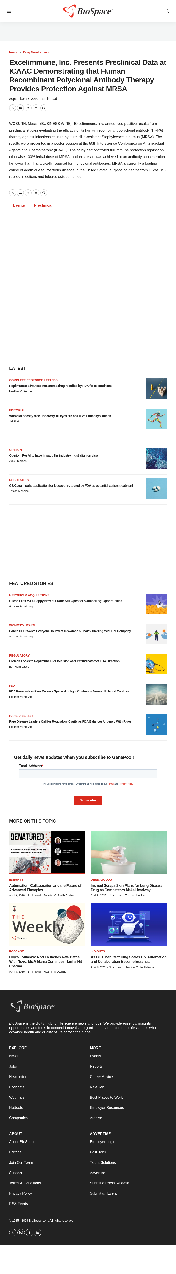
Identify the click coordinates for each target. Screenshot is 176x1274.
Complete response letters (33, 380)
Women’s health (22, 625)
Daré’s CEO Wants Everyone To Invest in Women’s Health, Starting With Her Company (70, 631)
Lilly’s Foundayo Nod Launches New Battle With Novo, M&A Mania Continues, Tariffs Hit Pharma (45, 961)
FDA (12, 685)
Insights (16, 879)
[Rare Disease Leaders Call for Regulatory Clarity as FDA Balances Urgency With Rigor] (156, 724)
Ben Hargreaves (19, 666)
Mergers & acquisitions (29, 595)
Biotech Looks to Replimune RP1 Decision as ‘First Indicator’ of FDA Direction (64, 661)
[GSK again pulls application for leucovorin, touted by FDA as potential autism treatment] (156, 488)
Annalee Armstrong (21, 606)
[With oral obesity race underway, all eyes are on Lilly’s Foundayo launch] (156, 419)
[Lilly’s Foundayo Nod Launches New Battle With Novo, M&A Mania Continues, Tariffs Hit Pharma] (47, 924)
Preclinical (43, 205)
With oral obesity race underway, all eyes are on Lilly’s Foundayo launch (60, 416)
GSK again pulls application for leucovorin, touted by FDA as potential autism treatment (71, 485)
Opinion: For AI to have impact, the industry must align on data (53, 455)
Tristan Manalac (19, 491)
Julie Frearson (18, 461)
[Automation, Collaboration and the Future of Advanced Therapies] (47, 852)
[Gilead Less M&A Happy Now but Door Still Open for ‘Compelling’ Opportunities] (156, 604)
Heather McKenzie (20, 391)
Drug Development (36, 52)
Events (19, 205)
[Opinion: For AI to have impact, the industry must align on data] (156, 458)
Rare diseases (21, 716)
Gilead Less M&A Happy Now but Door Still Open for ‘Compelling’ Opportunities (65, 601)
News (13, 52)
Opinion (15, 450)
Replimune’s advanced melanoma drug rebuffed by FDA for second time (60, 386)
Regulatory (19, 480)
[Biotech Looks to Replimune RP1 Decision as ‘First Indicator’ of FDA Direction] (156, 664)
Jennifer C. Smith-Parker (59, 895)
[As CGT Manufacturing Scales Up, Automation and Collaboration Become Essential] (129, 924)
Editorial (17, 410)
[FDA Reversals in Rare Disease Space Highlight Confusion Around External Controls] (156, 694)
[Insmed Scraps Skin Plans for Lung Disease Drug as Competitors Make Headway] (129, 852)
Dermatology (102, 879)
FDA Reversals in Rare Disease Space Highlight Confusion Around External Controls (69, 691)
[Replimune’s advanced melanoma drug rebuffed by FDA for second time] (156, 388)
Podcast (16, 951)
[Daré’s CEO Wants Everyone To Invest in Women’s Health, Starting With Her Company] (156, 634)
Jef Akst (14, 421)
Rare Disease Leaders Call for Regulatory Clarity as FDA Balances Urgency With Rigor (70, 721)
